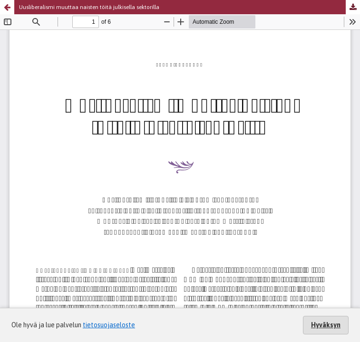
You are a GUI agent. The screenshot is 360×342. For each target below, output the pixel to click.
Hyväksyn (326, 325)
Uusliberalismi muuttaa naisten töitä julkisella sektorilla (89, 7)
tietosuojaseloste (109, 325)
